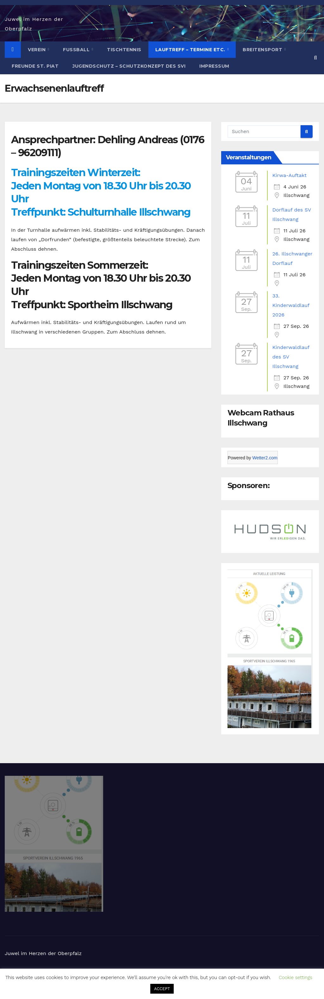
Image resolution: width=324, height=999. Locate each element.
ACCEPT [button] (162, 988)
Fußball (77, 49)
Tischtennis (124, 49)
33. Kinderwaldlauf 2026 (290, 305)
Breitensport (263, 49)
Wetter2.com (264, 457)
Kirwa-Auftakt (289, 175)
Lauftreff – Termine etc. (191, 49)
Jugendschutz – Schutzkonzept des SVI (128, 66)
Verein (37, 49)
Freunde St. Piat (35, 66)
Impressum (214, 66)
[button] (315, 58)
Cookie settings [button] (295, 977)
